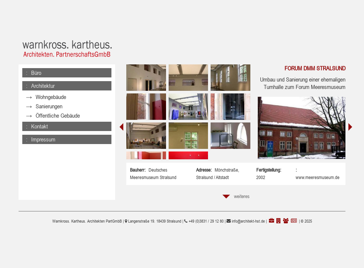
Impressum (43, 131)
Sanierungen (49, 106)
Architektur (43, 85)
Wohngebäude (51, 97)
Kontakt (39, 118)
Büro (36, 72)
